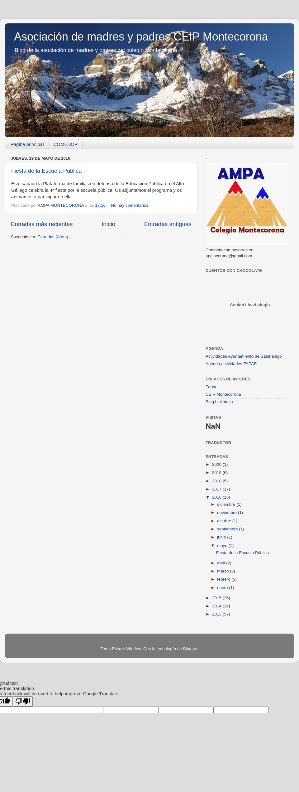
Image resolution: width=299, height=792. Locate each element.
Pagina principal (27, 144)
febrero (224, 579)
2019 (217, 472)
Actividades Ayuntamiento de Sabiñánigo (244, 356)
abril (221, 563)
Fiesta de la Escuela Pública (46, 171)
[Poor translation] (23, 701)
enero (223, 587)
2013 (217, 614)
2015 (217, 598)
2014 (217, 606)
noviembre (227, 512)
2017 (217, 489)
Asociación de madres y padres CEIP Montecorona (141, 36)
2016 (217, 497)
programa (162, 190)
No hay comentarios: (130, 205)
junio (222, 537)
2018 (217, 481)
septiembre (228, 529)
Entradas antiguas (168, 224)
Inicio (108, 224)
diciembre (226, 504)
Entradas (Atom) (53, 236)
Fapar (211, 386)
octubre (224, 521)
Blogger (190, 648)
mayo (223, 545)
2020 (217, 464)
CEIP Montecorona (223, 394)
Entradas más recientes (42, 224)
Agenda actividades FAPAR (231, 363)
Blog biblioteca (219, 401)
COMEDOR (66, 144)
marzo (223, 571)
